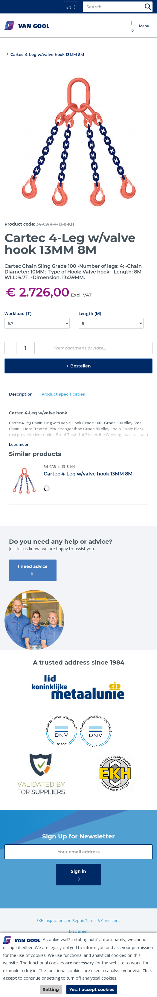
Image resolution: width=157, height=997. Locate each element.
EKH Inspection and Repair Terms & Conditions (78, 920)
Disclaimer (78, 931)
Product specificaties (63, 394)
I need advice (33, 566)
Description (21, 394)
